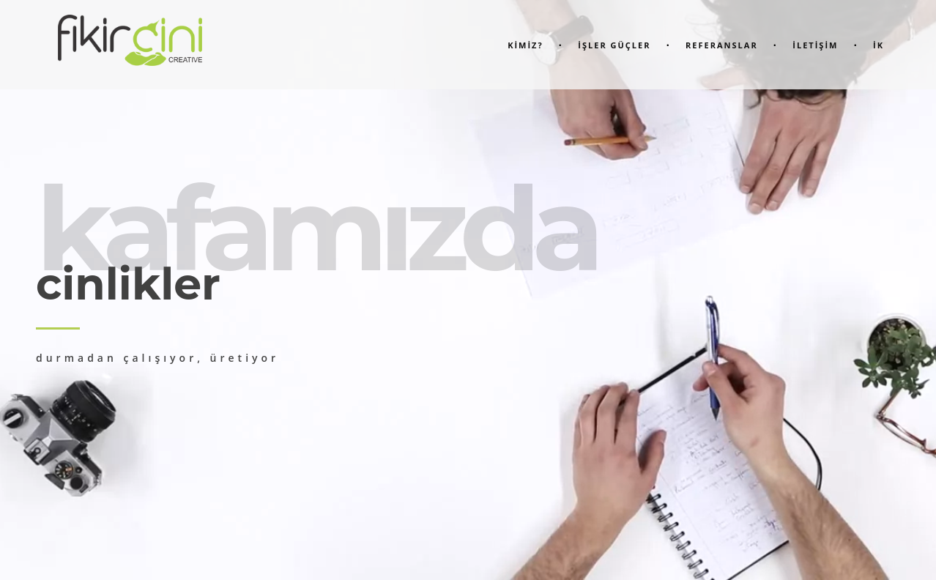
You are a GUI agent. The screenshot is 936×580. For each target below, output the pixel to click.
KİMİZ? (525, 45)
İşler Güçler (614, 45)
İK (878, 45)
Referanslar (722, 45)
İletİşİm (815, 45)
